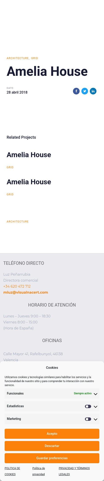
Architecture (18, 58)
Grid (34, 58)
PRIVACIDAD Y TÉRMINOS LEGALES (74, 471)
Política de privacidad (38, 471)
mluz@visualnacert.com (25, 292)
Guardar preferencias (52, 458)
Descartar (52, 446)
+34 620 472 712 (17, 286)
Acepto (52, 434)
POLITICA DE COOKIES (12, 471)
